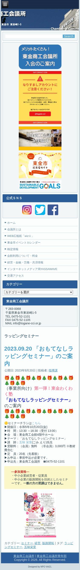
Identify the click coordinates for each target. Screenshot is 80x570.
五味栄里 (30, 547)
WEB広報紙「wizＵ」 (20, 236)
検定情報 (12, 249)
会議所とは (14, 229)
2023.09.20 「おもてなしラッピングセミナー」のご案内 (39, 356)
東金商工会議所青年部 (52, 556)
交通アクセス (15, 275)
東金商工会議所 (23, 556)
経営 (38, 543)
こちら (36, 423)
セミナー (27, 543)
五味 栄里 (25, 442)
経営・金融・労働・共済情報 (25, 262)
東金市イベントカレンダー (24, 242)
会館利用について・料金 (22, 255)
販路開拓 (48, 543)
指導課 (53, 370)
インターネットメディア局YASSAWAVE (32, 269)
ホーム (11, 222)
